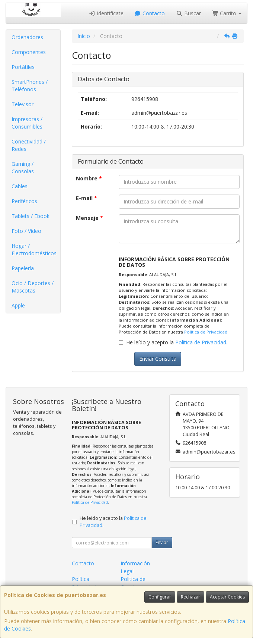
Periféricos (24, 201)
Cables (20, 186)
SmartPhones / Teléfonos (30, 85)
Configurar (159, 597)
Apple (18, 305)
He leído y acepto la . (176, 342)
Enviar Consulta (157, 358)
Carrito (227, 13)
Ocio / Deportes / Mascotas (33, 286)
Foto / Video (26, 230)
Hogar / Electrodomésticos (34, 249)
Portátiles (23, 66)
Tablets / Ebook (30, 215)
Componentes (29, 52)
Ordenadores (27, 37)
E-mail (86, 198)
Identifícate (106, 13)
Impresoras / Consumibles (27, 123)
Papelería (23, 268)
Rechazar (190, 597)
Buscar (188, 13)
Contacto (150, 13)
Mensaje (89, 217)
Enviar (162, 542)
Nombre (89, 178)
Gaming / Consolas (23, 167)
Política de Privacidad (205, 332)
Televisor (22, 104)
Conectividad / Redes (29, 145)
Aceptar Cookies (227, 597)
